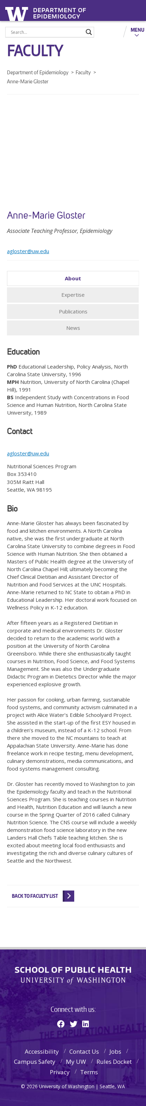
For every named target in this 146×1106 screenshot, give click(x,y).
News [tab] (73, 327)
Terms (89, 1072)
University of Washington (18, 13)
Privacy (60, 1072)
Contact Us (84, 1051)
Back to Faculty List (35, 896)
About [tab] (73, 278)
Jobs (115, 1051)
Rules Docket (114, 1062)
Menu (137, 29)
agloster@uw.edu (28, 251)
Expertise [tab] (73, 294)
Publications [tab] (73, 311)
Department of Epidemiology (59, 11)
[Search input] (46, 32)
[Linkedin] (85, 1023)
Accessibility (42, 1051)
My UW (76, 1062)
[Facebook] (61, 1023)
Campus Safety (34, 1062)
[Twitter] (73, 1023)
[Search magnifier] (89, 32)
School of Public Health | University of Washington (73, 975)
